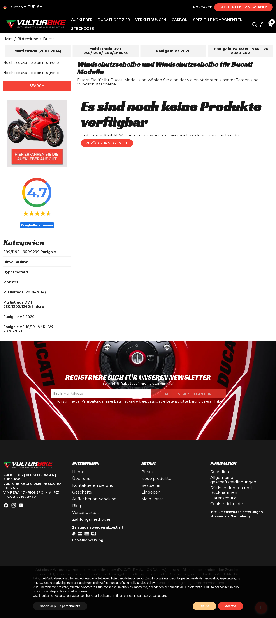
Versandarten (85, 512)
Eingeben (150, 492)
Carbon (180, 20)
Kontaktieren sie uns (92, 485)
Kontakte (202, 7)
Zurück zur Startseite (107, 143)
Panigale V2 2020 (19, 317)
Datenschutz (223, 498)
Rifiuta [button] (204, 606)
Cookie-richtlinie (226, 503)
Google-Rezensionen (37, 225)
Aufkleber (82, 20)
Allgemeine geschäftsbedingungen (233, 480)
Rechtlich (219, 471)
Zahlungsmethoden (92, 519)
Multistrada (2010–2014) (24, 292)
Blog (76, 505)
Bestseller (151, 485)
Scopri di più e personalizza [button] (60, 606)
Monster (11, 282)
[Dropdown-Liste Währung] (36, 7)
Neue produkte (156, 478)
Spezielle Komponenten (218, 20)
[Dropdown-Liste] (15, 7)
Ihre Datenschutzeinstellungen (236, 512)
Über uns (81, 478)
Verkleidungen (150, 20)
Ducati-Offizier (114, 20)
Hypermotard (15, 272)
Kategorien (23, 242)
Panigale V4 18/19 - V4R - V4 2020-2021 (28, 329)
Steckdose (82, 29)
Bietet (147, 471)
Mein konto (152, 499)
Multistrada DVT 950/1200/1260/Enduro (23, 304)
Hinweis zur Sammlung (230, 516)
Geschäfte (82, 492)
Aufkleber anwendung (94, 499)
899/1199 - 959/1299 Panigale (29, 252)
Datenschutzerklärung (183, 401)
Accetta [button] (230, 606)
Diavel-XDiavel (16, 262)
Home (78, 471)
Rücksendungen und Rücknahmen (231, 490)
